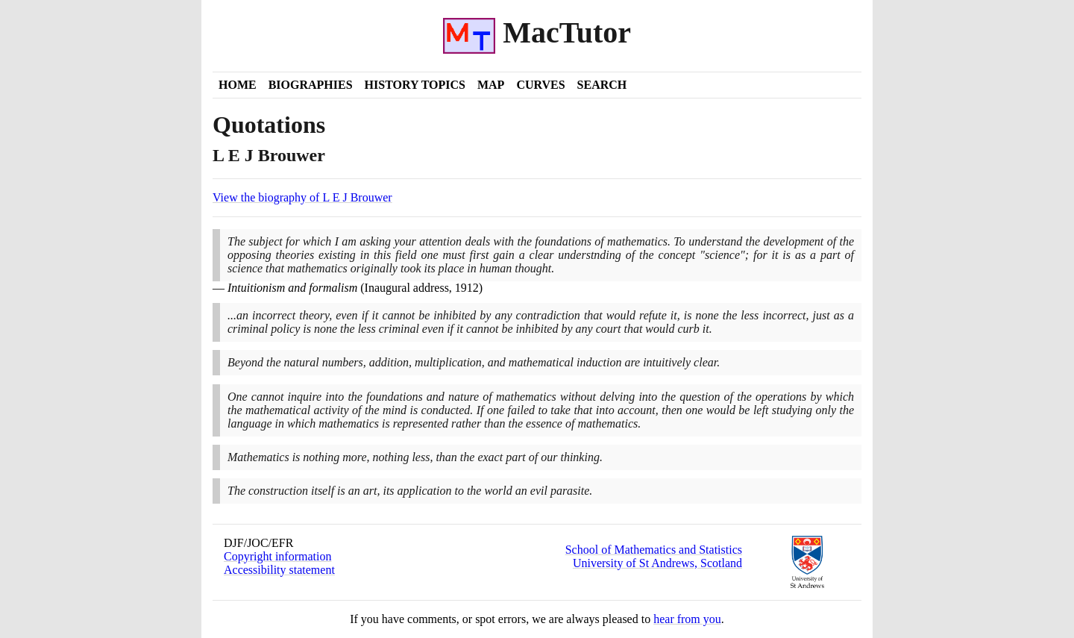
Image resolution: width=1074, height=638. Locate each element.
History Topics (415, 84)
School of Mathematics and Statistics (653, 549)
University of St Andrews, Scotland (657, 563)
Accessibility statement (279, 569)
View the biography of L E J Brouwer (302, 197)
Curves (540, 84)
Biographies (310, 84)
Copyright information (277, 556)
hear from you (687, 619)
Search (602, 84)
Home (238, 84)
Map (490, 84)
